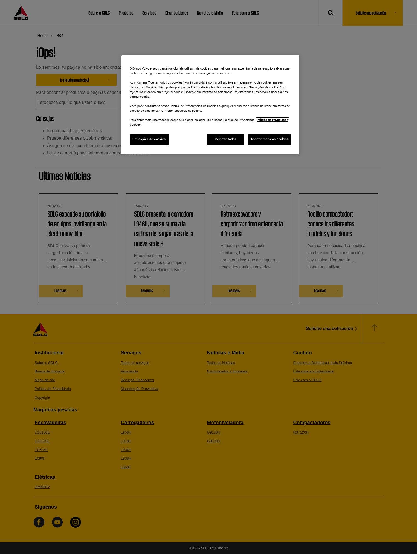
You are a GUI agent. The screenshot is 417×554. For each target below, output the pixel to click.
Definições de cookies (149, 139)
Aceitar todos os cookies (269, 139)
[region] (210, 104)
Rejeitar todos (225, 139)
